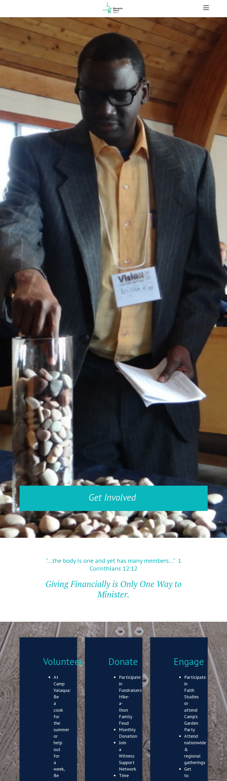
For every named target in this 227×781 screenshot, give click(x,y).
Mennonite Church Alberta (113, 8)
